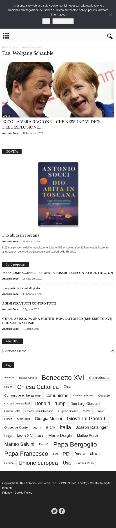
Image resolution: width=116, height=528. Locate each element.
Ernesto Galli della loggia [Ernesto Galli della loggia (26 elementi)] (39, 411)
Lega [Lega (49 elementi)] (8, 436)
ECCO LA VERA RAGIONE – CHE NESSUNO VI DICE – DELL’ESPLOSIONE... (53, 124)
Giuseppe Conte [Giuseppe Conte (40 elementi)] (16, 427)
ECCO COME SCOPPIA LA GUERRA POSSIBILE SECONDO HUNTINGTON (57, 273)
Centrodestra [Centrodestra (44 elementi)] (99, 377)
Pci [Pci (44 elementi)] (55, 454)
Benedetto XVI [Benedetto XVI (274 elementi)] (63, 377)
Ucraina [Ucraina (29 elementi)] (9, 463)
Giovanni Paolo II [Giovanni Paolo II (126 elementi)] (87, 419)
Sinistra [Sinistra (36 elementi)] (95, 454)
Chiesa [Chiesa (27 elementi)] (8, 387)
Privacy (7, 492)
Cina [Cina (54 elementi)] (67, 387)
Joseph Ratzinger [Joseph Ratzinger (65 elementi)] (92, 427)
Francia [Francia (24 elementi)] (8, 418)
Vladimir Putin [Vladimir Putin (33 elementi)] (85, 463)
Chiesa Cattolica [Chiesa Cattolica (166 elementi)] (38, 387)
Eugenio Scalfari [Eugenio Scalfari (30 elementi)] (68, 411)
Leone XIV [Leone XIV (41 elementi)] (24, 435)
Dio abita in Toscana (20, 235)
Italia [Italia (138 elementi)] (65, 427)
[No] (110, 14)
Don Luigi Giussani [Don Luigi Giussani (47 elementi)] (85, 404)
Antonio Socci (10, 133)
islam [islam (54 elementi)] (50, 427)
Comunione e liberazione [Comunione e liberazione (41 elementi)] (22, 395)
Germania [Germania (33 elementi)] (23, 418)
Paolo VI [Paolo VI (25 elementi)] (43, 444)
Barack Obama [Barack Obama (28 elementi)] (28, 377)
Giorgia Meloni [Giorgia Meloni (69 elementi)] (48, 418)
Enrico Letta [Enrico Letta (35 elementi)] (12, 411)
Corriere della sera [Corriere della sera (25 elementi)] (83, 395)
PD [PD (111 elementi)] (66, 454)
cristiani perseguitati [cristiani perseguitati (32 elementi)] (17, 403)
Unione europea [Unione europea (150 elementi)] (38, 463)
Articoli (7, 115)
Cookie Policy (23, 492)
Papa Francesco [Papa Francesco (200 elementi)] (26, 453)
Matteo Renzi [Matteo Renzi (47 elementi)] (87, 436)
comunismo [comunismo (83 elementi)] (56, 395)
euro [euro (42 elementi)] (86, 411)
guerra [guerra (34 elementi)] (37, 427)
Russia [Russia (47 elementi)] (79, 454)
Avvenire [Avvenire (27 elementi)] (9, 377)
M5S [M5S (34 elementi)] (40, 435)
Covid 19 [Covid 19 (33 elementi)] (104, 395)
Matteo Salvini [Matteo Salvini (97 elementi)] (19, 444)
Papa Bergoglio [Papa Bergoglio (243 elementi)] (75, 444)
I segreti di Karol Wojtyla (21, 288)
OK (46, 21)
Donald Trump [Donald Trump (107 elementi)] (50, 403)
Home (5, 46)
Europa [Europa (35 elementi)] (99, 411)
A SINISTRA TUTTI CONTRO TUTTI (29, 303)
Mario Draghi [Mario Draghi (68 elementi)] (60, 435)
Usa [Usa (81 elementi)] (67, 462)
